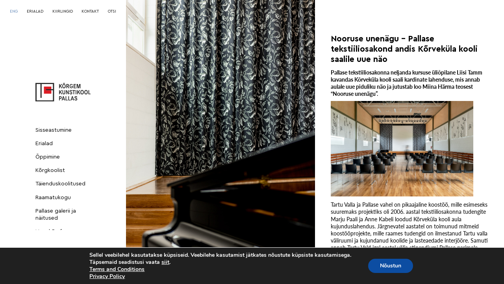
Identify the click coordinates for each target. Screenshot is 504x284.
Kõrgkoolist (50, 170)
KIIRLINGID (62, 11)
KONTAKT (90, 11)
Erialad (44, 143)
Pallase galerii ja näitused (55, 214)
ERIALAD (35, 11)
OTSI (112, 11)
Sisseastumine (53, 130)
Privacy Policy (107, 276)
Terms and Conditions (117, 269)
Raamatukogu (53, 197)
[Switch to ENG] (14, 11)
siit (165, 262)
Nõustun (390, 265)
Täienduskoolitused (60, 184)
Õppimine (47, 157)
